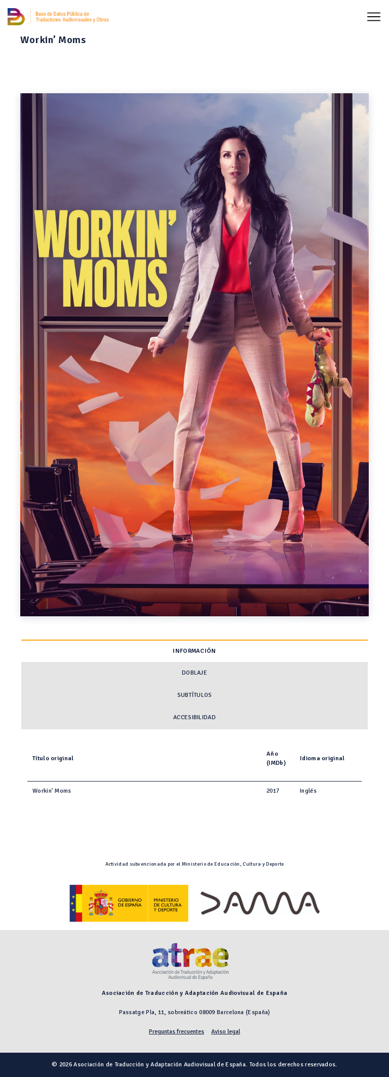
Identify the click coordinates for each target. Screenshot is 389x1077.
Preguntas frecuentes (176, 1031)
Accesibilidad (194, 717)
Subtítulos (194, 695)
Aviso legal (225, 1031)
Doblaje (194, 673)
